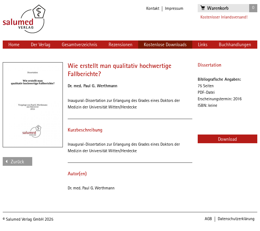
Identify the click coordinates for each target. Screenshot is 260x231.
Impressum (174, 9)
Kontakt (152, 9)
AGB (208, 219)
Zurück (17, 162)
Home (14, 44)
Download (227, 139)
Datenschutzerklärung (236, 219)
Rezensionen (120, 44)
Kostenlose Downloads (165, 44)
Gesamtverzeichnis (79, 44)
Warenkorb (218, 8)
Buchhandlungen (235, 44)
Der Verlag (40, 44)
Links (202, 44)
